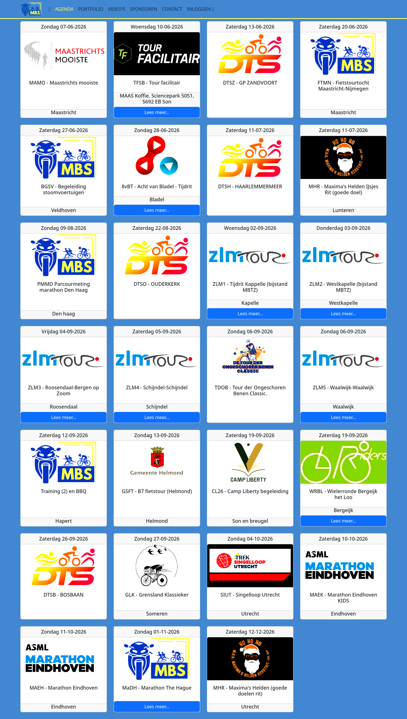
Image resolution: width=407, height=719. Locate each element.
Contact (172, 9)
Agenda (64, 9)
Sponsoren (143, 9)
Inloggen (201, 9)
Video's (116, 9)
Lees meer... (156, 112)
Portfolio (90, 9)
